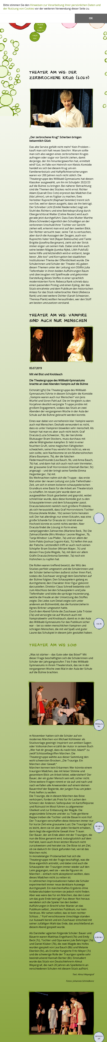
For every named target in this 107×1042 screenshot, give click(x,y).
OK (91, 18)
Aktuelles (99, 827)
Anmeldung (99, 725)
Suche (99, 623)
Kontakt (99, 937)
